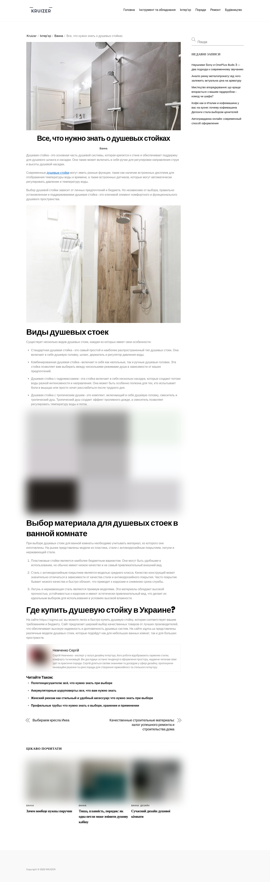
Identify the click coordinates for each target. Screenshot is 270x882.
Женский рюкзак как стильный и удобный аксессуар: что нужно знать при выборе (92, 698)
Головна (129, 10)
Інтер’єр (185, 10)
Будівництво (233, 10)
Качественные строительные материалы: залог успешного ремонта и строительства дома (142, 724)
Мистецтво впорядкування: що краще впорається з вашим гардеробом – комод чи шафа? (216, 92)
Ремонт (215, 10)
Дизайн (144, 805)
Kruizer (32, 36)
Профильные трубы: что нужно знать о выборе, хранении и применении (85, 705)
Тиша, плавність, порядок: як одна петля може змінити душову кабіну (103, 816)
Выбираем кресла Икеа (51, 720)
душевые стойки (58, 172)
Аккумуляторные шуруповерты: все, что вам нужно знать (73, 690)
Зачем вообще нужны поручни (49, 811)
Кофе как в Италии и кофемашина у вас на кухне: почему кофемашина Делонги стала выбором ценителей (215, 107)
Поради (200, 10)
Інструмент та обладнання (157, 10)
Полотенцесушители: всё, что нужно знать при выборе (71, 683)
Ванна (58, 36)
